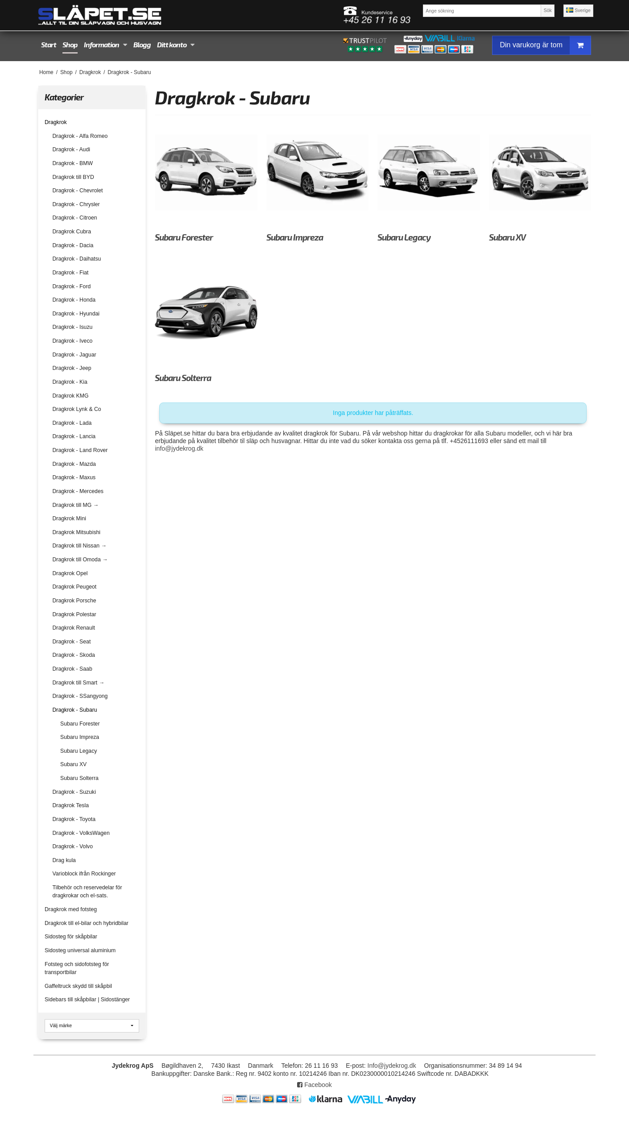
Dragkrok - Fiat (71, 273)
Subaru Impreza (79, 737)
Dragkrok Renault (74, 628)
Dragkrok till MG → (76, 505)
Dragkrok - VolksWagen (81, 833)
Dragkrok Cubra (72, 231)
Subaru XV (73, 764)
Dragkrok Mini (70, 518)
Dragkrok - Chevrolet (78, 190)
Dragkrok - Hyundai (76, 314)
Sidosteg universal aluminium (80, 950)
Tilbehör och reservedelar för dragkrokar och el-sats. (87, 891)
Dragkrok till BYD (73, 177)
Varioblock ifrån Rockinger (84, 874)
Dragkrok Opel (70, 573)
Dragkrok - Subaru (75, 710)
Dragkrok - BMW (73, 163)
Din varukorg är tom (545, 45)
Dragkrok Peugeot (75, 587)
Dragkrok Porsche (74, 600)
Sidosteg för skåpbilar (71, 936)
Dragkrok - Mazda (74, 464)
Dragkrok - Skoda (74, 655)
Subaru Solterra (79, 778)
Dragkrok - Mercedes (78, 491)
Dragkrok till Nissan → (80, 546)
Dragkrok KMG (71, 396)
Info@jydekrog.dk (392, 1065)
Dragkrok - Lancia (74, 436)
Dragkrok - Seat (72, 642)
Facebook (314, 1084)
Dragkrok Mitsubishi (77, 532)
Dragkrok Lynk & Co (77, 409)
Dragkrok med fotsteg (71, 909)
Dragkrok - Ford (72, 286)
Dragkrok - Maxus (74, 477)
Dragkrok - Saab (72, 669)
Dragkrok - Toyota (74, 819)
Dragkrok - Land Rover (80, 450)
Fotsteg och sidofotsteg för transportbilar (77, 968)
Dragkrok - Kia (70, 382)
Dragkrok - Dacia (73, 245)
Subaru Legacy (78, 751)
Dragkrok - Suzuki (74, 792)
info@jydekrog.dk (179, 448)
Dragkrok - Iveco (73, 341)
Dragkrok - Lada (72, 423)
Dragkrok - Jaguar (74, 355)
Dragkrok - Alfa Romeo (80, 136)
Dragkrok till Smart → (78, 683)
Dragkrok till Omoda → (80, 559)
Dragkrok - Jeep (72, 368)
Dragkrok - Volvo (73, 846)
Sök (548, 10)
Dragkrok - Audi (71, 149)
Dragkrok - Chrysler (76, 204)
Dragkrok (56, 122)
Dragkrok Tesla (71, 805)
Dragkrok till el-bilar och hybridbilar (86, 923)
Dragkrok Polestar (74, 614)
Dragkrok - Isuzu (73, 327)
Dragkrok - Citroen (75, 218)
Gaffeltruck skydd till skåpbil (78, 986)
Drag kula (64, 860)
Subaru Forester (80, 724)
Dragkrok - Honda (74, 300)
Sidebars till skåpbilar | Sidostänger (87, 999)
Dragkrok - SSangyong (80, 696)
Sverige (578, 10)
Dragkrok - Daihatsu (77, 259)
